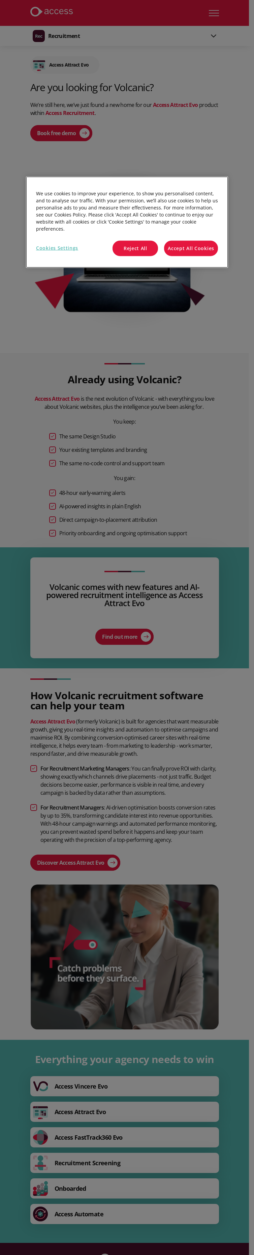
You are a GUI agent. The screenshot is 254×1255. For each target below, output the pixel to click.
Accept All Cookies (191, 248)
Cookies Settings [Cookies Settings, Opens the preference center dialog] (57, 248)
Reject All (135, 248)
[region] (127, 222)
